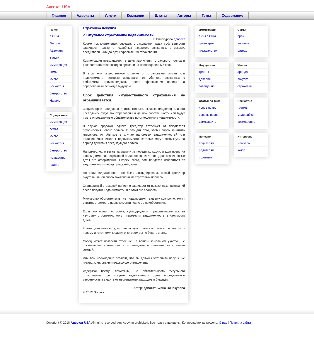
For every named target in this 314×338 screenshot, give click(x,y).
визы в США (207, 36)
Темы (206, 15)
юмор (241, 150)
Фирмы (55, 43)
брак (240, 36)
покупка (242, 79)
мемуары (244, 143)
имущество (57, 157)
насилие (243, 43)
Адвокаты (85, 15)
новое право (207, 107)
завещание (207, 86)
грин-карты (206, 43)
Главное (59, 15)
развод (242, 50)
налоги (55, 164)
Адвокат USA (58, 7)
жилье (54, 79)
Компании (135, 15)
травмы (242, 107)
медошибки (245, 114)
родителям (206, 150)
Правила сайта (240, 322)
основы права (208, 114)
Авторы (184, 15)
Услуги (110, 15)
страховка (244, 86)
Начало (55, 100)
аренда (242, 72)
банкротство (58, 93)
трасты (204, 72)
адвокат (179, 39)
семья (54, 72)
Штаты (161, 15)
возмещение (246, 121)
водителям (206, 143)
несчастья (57, 86)
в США (54, 36)
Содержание (232, 15)
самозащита (207, 121)
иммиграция (58, 65)
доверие (205, 79)
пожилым (205, 157)
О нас (223, 322)
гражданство (208, 50)
